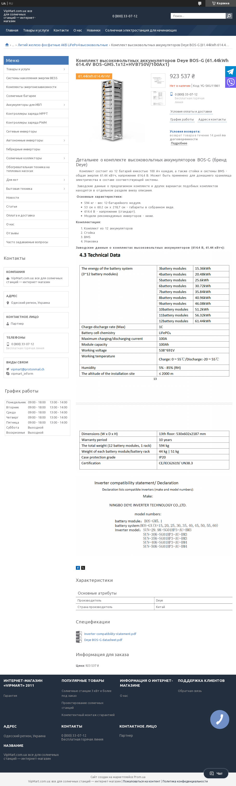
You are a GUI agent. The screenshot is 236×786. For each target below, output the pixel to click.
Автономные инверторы (24, 140)
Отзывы (12, 233)
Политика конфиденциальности (185, 781)
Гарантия (10, 695)
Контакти (61, 30)
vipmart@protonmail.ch (27, 369)
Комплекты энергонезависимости (31, 87)
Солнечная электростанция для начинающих (141, 30)
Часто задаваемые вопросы (27, 242)
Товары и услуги (36, 30)
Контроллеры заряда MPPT (27, 113)
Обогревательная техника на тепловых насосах (28, 168)
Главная (12, 30)
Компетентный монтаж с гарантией (88, 714)
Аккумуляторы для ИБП (24, 104)
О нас (77, 30)
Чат (216, 773)
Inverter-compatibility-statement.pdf (110, 633)
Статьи (11, 206)
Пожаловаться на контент (141, 781)
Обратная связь (190, 690)
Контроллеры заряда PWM (26, 122)
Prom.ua (139, 777)
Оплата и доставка (20, 215)
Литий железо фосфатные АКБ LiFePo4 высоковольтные (63, 45)
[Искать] (229, 16)
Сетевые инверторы (21, 131)
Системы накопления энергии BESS (32, 78)
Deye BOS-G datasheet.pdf (103, 639)
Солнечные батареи (21, 95)
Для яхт (12, 179)
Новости (12, 197)
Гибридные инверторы (23, 149)
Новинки (93, 30)
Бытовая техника (19, 188)
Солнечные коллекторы (24, 158)
